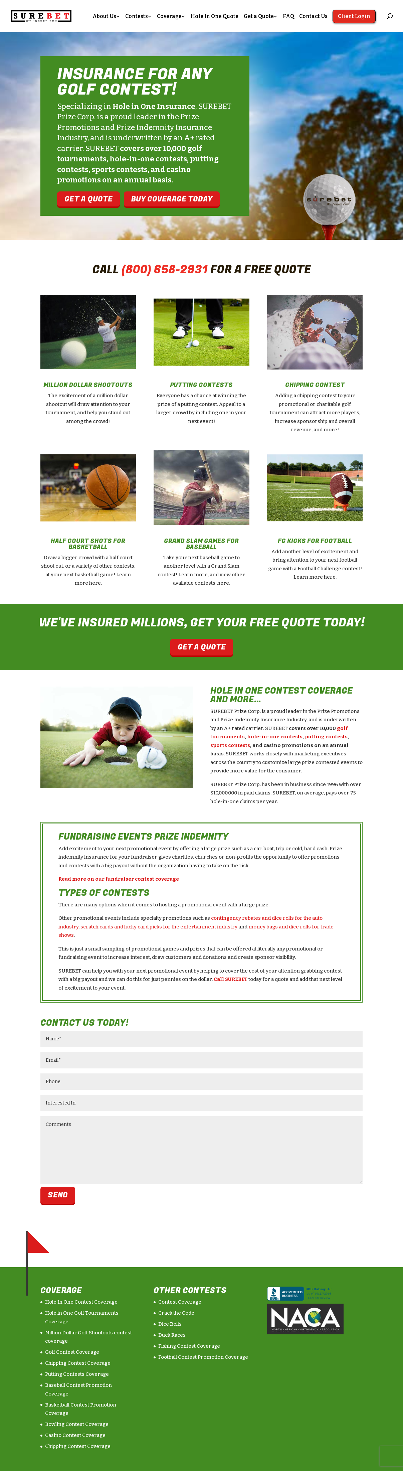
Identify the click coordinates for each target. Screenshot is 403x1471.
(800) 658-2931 (165, 270)
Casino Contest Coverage (75, 1435)
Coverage (169, 16)
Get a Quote (259, 16)
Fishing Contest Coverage (189, 1346)
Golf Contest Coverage (72, 1352)
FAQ (288, 16)
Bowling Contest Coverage (77, 1424)
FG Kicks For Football (315, 541)
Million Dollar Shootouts (88, 385)
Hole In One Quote (214, 16)
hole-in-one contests (275, 737)
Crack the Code (176, 1313)
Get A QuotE (88, 198)
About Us (104, 16)
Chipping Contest (315, 385)
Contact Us (313, 16)
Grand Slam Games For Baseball (201, 544)
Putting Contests (201, 385)
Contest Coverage (179, 1302)
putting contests (326, 737)
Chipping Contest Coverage (78, 1363)
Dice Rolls (170, 1324)
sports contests (230, 745)
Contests (136, 16)
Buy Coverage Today (171, 198)
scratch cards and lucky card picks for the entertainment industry (158, 927)
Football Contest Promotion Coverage (203, 1357)
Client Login (354, 16)
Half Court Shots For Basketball (88, 544)
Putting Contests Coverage (77, 1374)
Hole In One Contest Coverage (81, 1302)
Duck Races (172, 1335)
